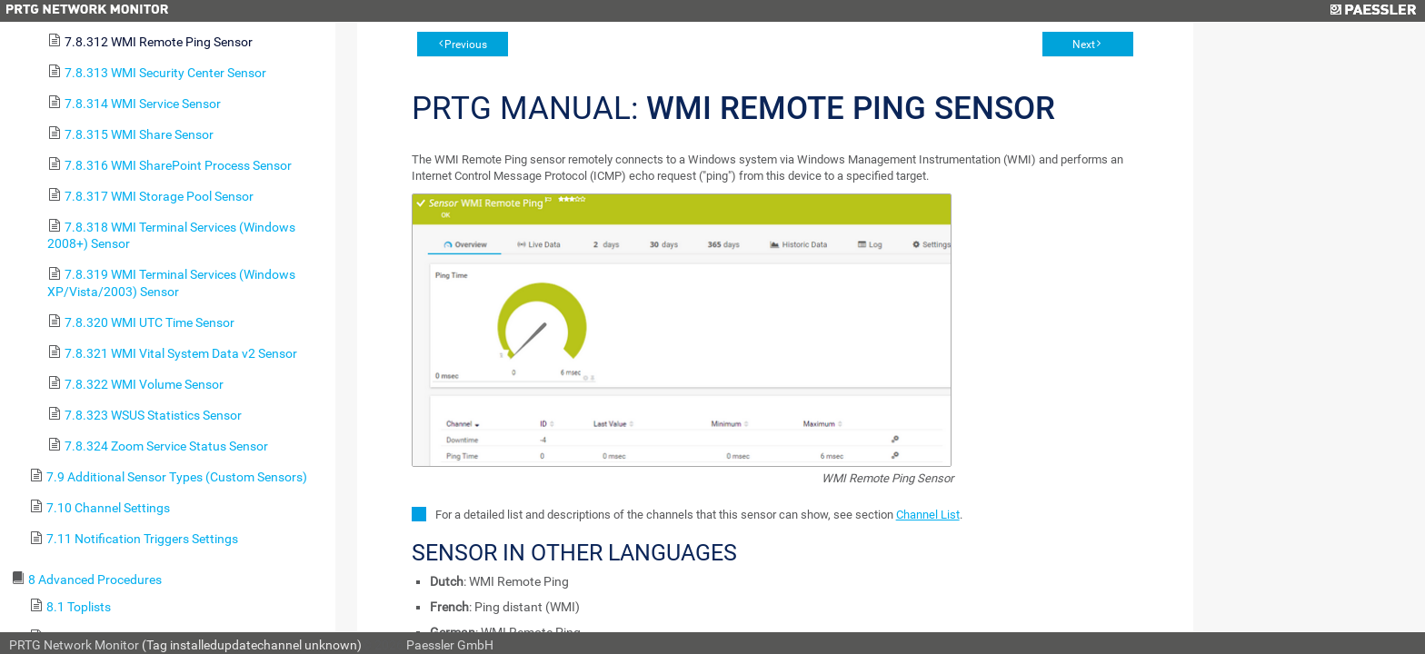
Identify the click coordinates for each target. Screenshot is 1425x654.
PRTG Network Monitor (74, 645)
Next (1083, 44)
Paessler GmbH (449, 645)
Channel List (928, 514)
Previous (465, 44)
